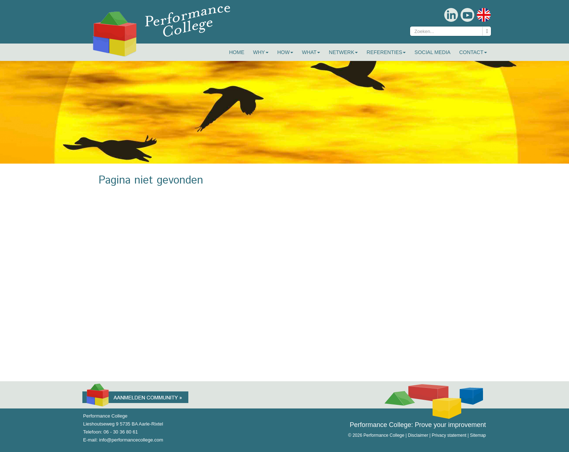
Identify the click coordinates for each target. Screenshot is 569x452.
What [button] (311, 52)
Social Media (432, 52)
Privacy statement (449, 435)
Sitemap (478, 435)
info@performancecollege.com (131, 440)
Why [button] (261, 52)
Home (236, 52)
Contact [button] (473, 52)
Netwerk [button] (343, 52)
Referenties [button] (386, 52)
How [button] (285, 52)
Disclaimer (418, 435)
